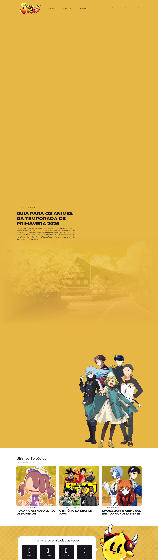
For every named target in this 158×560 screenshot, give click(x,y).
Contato (82, 8)
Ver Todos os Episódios (26, 462)
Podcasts (51, 8)
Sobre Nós (67, 8)
